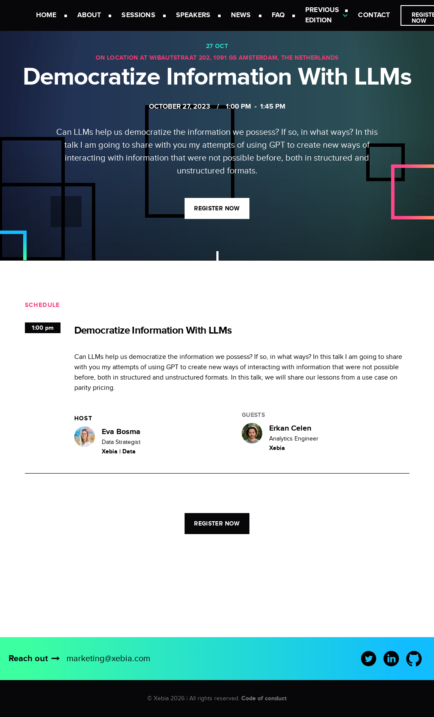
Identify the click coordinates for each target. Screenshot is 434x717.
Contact (374, 15)
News (241, 15)
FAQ (278, 15)
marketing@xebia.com (108, 658)
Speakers (193, 15)
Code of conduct (264, 698)
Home (46, 15)
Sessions (138, 15)
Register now (217, 208)
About (89, 15)
